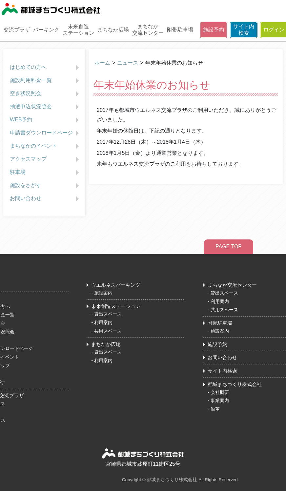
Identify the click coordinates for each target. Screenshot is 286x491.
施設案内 (103, 293)
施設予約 (213, 29)
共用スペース (108, 331)
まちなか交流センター (148, 30)
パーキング (46, 29)
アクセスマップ (45, 159)
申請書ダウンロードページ (45, 133)
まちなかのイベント (45, 146)
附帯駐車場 (180, 29)
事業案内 (220, 400)
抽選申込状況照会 (45, 107)
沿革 (215, 409)
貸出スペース (108, 314)
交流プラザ (17, 29)
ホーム (102, 63)
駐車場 (45, 172)
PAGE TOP (228, 246)
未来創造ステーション (78, 30)
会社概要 (220, 392)
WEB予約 (45, 120)
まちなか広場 (113, 29)
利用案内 (103, 322)
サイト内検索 (243, 30)
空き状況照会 (45, 94)
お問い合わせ (45, 199)
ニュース (127, 63)
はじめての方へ (45, 67)
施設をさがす (45, 185)
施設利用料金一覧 (45, 80)
